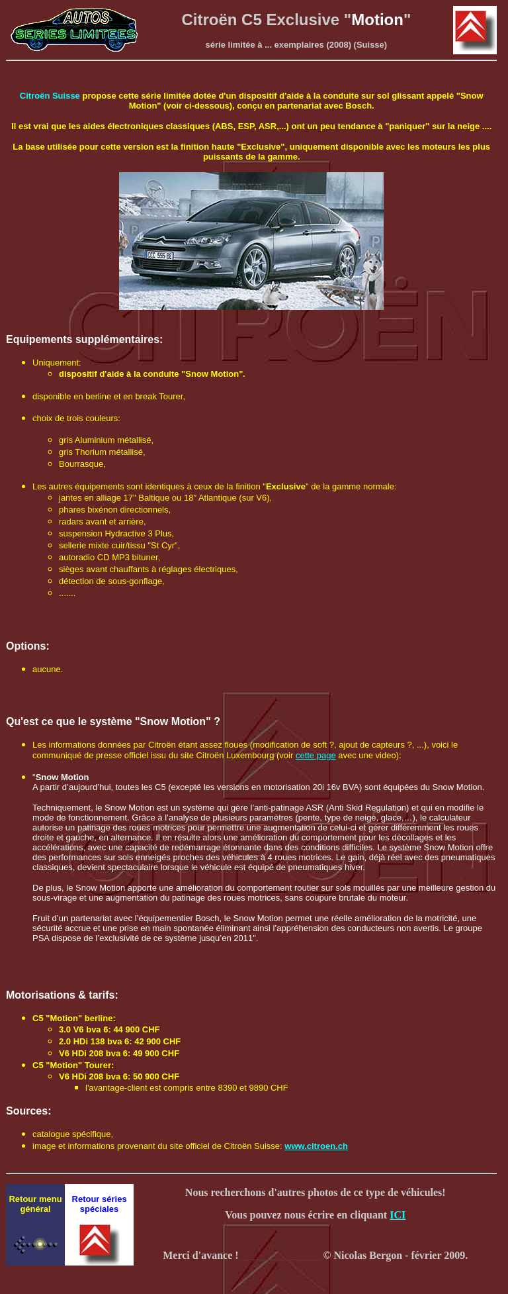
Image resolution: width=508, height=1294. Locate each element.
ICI (397, 1214)
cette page (316, 755)
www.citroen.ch (316, 1146)
